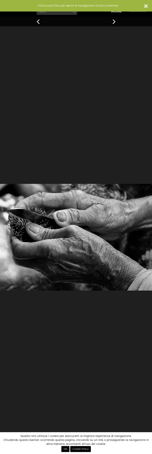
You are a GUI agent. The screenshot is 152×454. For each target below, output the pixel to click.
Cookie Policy (80, 449)
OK (65, 449)
